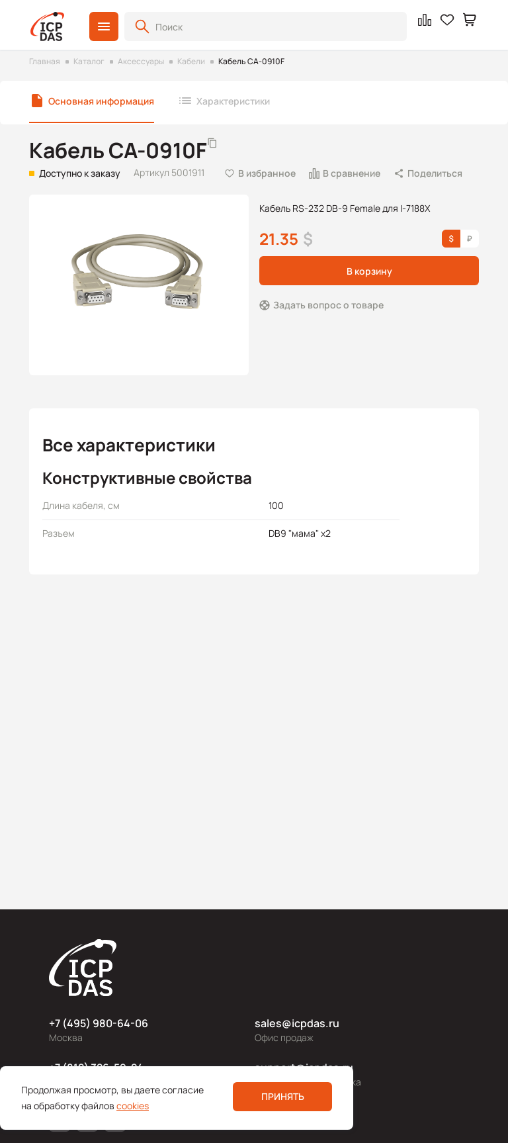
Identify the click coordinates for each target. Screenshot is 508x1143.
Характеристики (233, 101)
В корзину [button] (369, 271)
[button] (103, 26)
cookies (132, 1105)
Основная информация (101, 101)
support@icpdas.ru (304, 1067)
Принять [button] (282, 1096)
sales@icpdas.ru (297, 1023)
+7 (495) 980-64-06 (98, 1023)
